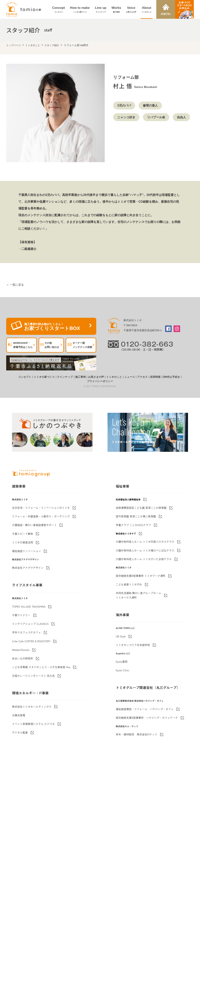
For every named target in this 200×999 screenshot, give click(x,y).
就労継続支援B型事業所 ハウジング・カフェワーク (147, 717)
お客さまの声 (96, 376)
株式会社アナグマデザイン (28, 568)
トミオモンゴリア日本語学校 (133, 645)
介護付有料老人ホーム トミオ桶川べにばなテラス (145, 550)
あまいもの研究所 (22, 658)
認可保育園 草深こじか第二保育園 (136, 516)
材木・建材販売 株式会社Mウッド (136, 734)
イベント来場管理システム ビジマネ (33, 724)
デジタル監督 (20, 732)
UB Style (121, 636)
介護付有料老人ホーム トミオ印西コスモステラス (145, 541)
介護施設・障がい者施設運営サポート (34, 525)
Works (116, 9)
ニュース (129, 376)
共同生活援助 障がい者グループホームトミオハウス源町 (138, 595)
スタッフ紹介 (51, 45)
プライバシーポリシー (100, 381)
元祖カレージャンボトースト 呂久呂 (33, 675)
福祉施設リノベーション (26, 551)
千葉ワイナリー (21, 615)
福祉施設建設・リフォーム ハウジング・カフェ (145, 709)
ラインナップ (65, 376)
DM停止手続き (171, 376)
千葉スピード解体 (22, 534)
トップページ (13, 45)
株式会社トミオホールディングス (31, 706)
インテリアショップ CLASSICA (30, 624)
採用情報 (155, 376)
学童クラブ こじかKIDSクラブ (133, 525)
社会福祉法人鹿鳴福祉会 (128, 499)
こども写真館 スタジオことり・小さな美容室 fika (41, 667)
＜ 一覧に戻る (15, 284)
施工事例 (80, 376)
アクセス (142, 376)
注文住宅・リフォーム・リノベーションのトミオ (41, 508)
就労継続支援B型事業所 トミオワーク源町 (140, 576)
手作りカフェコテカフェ (26, 632)
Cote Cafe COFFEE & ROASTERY (31, 641)
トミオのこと (32, 45)
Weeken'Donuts (20, 650)
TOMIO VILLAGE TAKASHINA (28, 606)
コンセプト (24, 376)
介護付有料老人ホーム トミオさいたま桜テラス (144, 559)
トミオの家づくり (44, 376)
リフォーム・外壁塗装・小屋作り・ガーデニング (41, 516)
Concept (58, 9)
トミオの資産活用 (22, 542)
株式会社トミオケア (126, 533)
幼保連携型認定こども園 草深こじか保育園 (141, 508)
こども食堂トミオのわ (129, 584)
